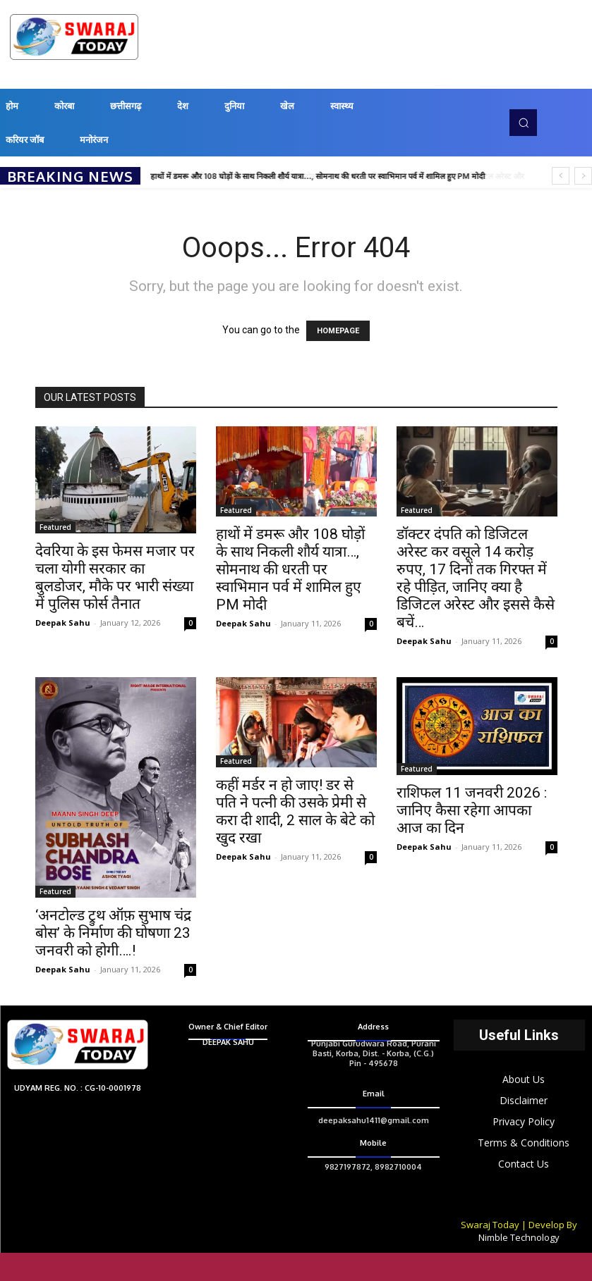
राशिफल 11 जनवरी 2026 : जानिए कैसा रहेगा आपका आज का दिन (472, 810)
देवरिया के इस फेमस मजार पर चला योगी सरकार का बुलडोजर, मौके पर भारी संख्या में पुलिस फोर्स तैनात (115, 577)
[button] (522, 122)
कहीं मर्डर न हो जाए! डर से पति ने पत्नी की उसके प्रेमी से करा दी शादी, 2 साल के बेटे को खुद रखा (295, 811)
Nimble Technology (519, 1237)
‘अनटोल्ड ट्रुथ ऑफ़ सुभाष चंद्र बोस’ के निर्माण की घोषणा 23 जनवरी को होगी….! (113, 933)
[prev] (560, 176)
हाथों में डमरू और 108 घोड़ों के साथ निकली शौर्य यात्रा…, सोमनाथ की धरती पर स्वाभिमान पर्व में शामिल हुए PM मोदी (318, 176)
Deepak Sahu (62, 622)
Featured (55, 527)
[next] (583, 176)
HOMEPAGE (338, 330)
